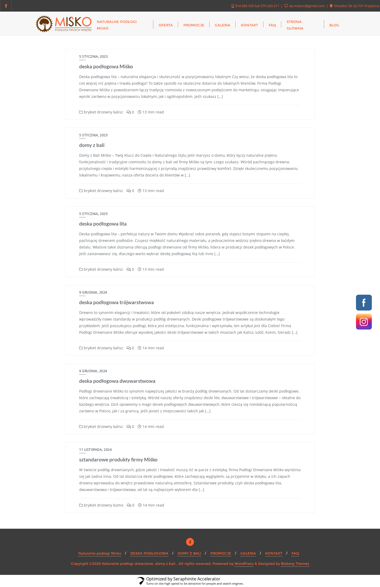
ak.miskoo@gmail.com (304, 5)
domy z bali (91, 145)
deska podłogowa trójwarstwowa (116, 302)
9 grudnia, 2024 (93, 292)
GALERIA (248, 553)
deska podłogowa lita (103, 224)
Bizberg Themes (295, 563)
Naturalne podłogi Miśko (99, 553)
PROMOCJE (220, 553)
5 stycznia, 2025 (93, 56)
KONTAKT (273, 553)
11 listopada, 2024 (95, 449)
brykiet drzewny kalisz (101, 111)
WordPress (244, 563)
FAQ (295, 553)
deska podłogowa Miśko (106, 66)
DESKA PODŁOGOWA (149, 553)
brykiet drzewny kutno (101, 505)
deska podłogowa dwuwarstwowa (117, 381)
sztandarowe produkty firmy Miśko (118, 459)
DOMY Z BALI (189, 553)
